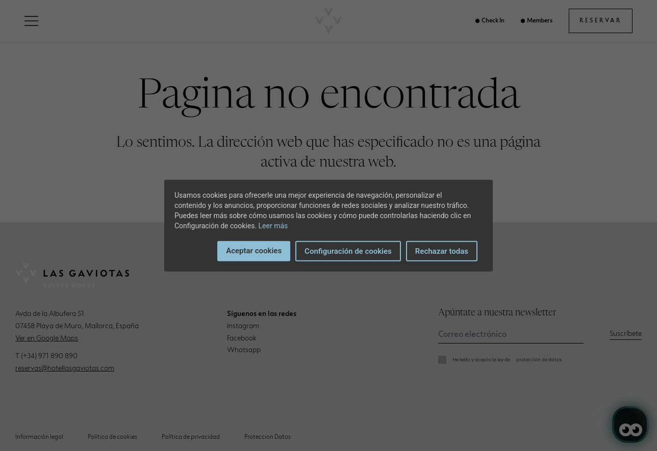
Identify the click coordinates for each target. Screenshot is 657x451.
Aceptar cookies (254, 250)
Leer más (273, 225)
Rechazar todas (441, 250)
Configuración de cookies (348, 250)
